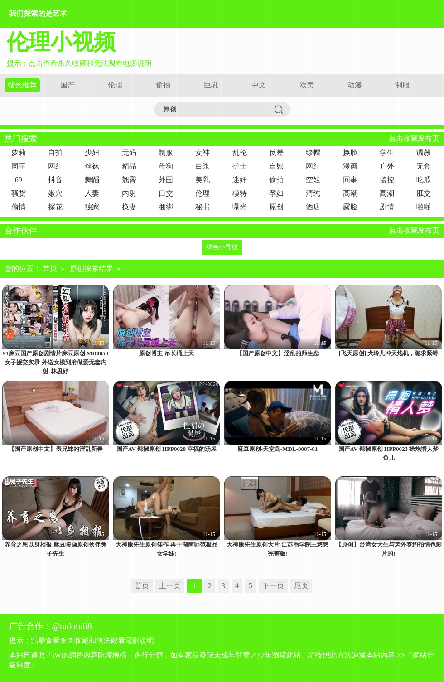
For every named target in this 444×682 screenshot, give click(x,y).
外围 (166, 180)
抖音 (55, 180)
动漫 (354, 85)
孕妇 (276, 193)
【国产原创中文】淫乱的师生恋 (277, 353)
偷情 (18, 207)
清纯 (313, 193)
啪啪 (423, 207)
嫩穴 (55, 193)
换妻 (129, 207)
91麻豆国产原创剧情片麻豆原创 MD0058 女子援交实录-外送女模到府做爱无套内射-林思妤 (55, 362)
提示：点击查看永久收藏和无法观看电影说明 (79, 63)
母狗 (166, 166)
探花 (55, 207)
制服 (402, 85)
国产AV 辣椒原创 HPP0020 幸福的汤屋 (166, 448)
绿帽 (313, 152)
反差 (276, 152)
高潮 (350, 193)
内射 (129, 193)
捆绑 (166, 207)
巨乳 (211, 85)
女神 (202, 152)
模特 (239, 193)
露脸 (350, 207)
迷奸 (239, 180)
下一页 (273, 586)
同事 (18, 166)
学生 (387, 152)
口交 (166, 193)
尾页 (301, 586)
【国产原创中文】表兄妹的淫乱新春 (56, 448)
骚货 (18, 193)
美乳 (202, 180)
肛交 (423, 193)
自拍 (55, 152)
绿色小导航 (222, 247)
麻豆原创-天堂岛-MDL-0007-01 (277, 448)
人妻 (92, 193)
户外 (387, 166)
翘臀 (129, 180)
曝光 (239, 207)
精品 (129, 166)
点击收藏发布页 (414, 138)
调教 (423, 152)
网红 (55, 166)
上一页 (170, 586)
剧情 (387, 207)
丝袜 (92, 166)
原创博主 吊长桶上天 (166, 353)
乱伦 (239, 152)
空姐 (313, 180)
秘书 (202, 207)
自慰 (276, 166)
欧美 (306, 85)
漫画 (350, 166)
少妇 (92, 152)
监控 (387, 180)
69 (18, 180)
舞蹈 (92, 180)
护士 (239, 166)
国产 (67, 85)
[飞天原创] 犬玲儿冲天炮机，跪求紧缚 (389, 353)
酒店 (313, 207)
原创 (276, 207)
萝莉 (18, 152)
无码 (129, 152)
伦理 (115, 85)
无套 (423, 166)
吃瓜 (423, 180)
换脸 (350, 152)
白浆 (202, 166)
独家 (92, 207)
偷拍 (163, 85)
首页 (50, 268)
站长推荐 (22, 85)
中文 (258, 85)
